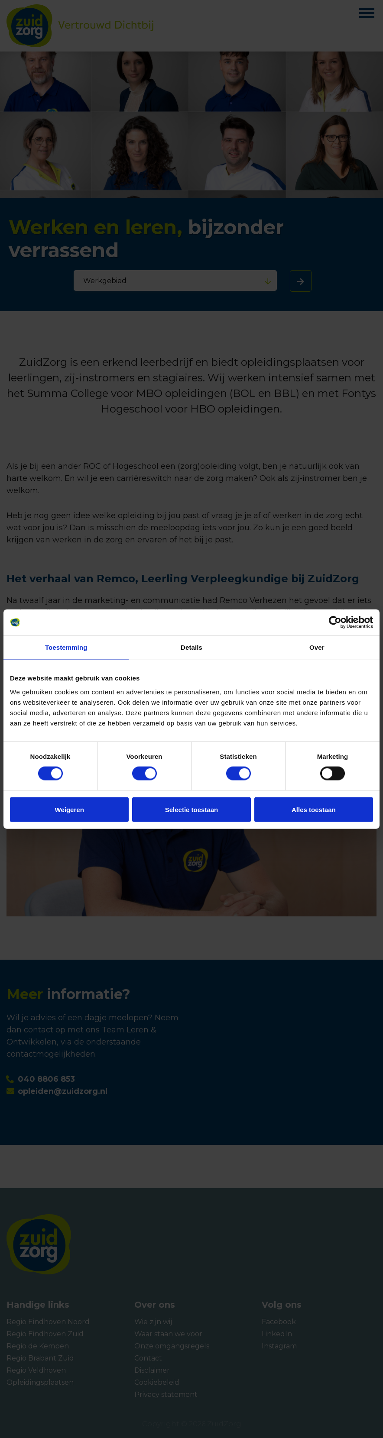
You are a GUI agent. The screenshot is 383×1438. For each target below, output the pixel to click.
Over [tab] (317, 647)
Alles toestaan (314, 809)
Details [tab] (191, 647)
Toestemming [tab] (66, 647)
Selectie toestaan (191, 809)
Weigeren (69, 809)
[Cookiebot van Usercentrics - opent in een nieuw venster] (335, 622)
